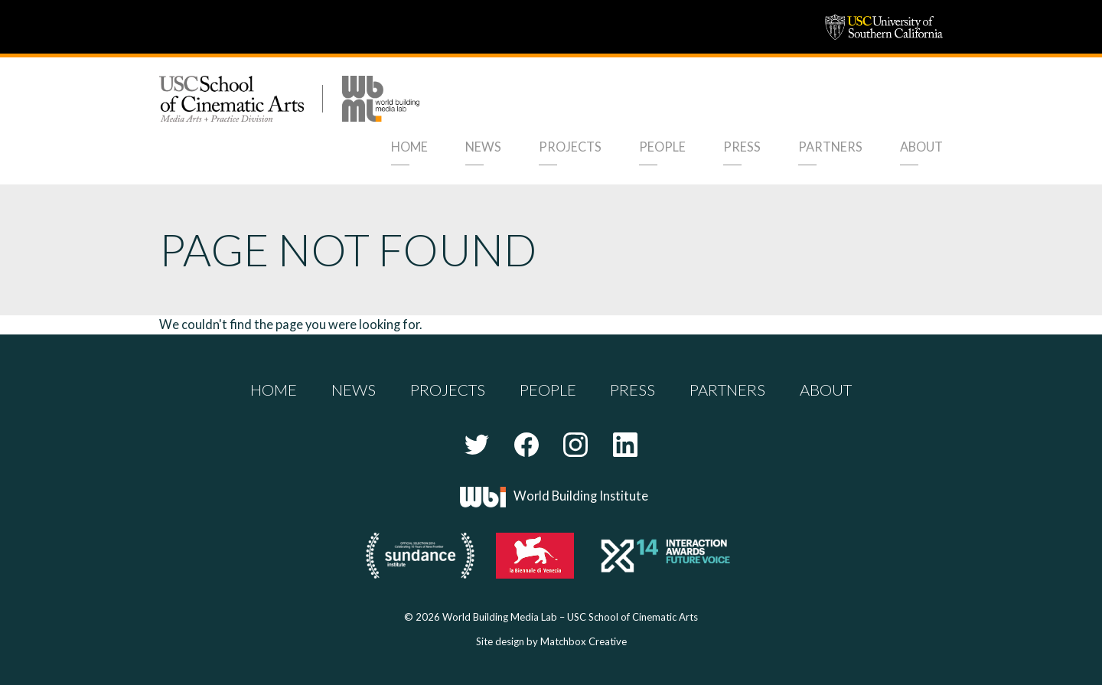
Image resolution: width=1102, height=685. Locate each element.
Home (409, 146)
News (483, 146)
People (662, 146)
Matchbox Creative (583, 641)
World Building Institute (581, 495)
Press (742, 146)
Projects (570, 146)
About (921, 146)
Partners (830, 146)
